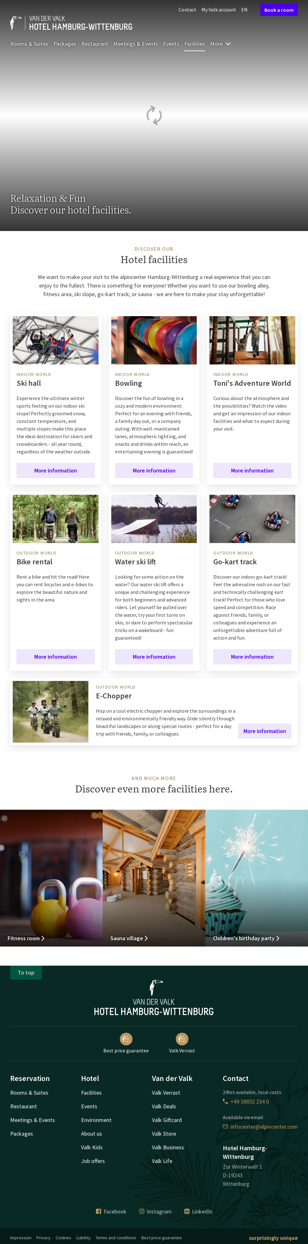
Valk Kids (92, 1147)
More (220, 43)
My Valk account (219, 9)
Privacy (44, 1238)
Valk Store (164, 1133)
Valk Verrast (182, 1043)
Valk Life (162, 1161)
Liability (83, 1238)
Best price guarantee (126, 1043)
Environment (96, 1120)
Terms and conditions (116, 1238)
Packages (64, 43)
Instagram (155, 1211)
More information (55, 470)
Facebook (111, 1211)
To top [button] (26, 972)
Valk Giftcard (167, 1120)
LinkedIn (198, 1211)
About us (91, 1133)
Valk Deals (164, 1106)
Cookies (63, 1238)
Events (171, 43)
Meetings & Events (135, 43)
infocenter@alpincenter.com (260, 1126)
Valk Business (168, 1147)
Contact (187, 9)
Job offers (93, 1161)
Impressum (20, 1238)
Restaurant (94, 43)
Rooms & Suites (29, 43)
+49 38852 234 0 (246, 1101)
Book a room (279, 10)
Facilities (194, 43)
